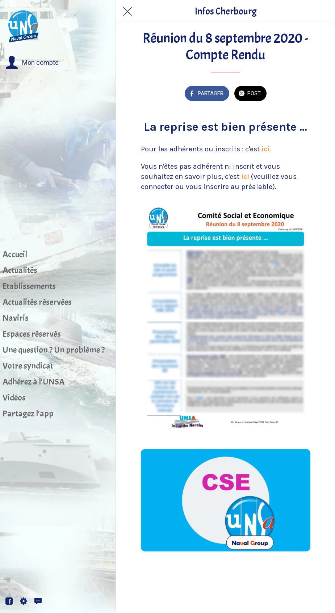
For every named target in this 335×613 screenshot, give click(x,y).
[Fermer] (127, 11)
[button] (32, 62)
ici (265, 149)
